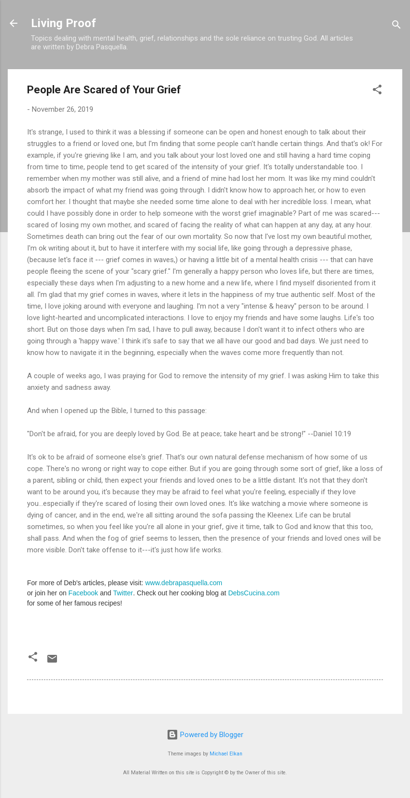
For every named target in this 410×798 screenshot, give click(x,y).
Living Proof (63, 23)
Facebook (83, 593)
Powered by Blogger (205, 734)
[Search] (396, 26)
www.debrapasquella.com (184, 583)
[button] (377, 91)
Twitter (123, 593)
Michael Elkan (226, 754)
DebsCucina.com (254, 593)
